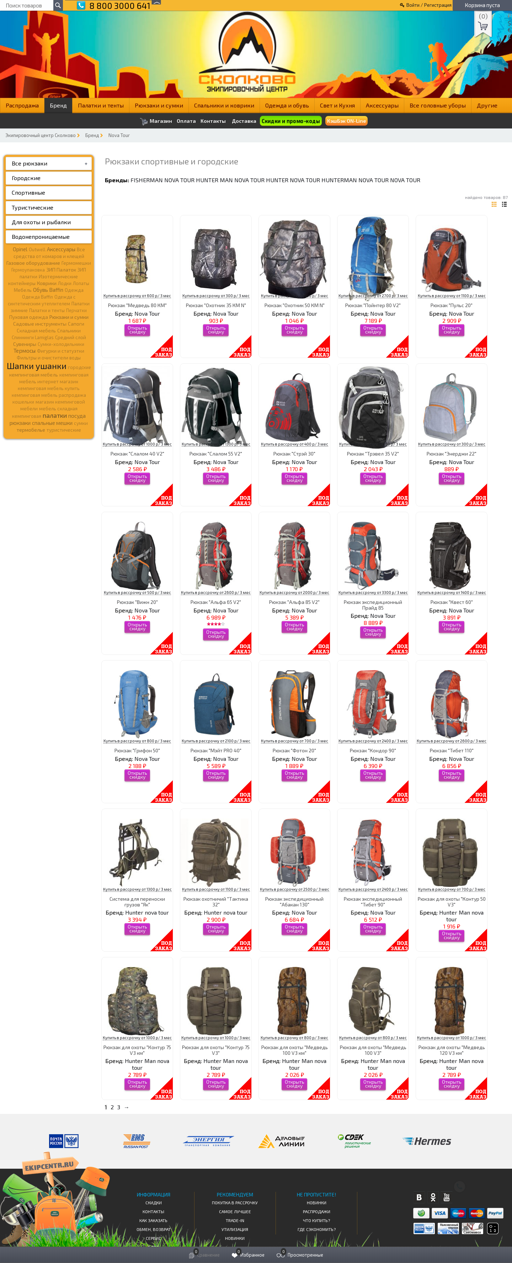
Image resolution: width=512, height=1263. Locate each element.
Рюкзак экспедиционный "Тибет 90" (373, 901)
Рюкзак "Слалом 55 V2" (216, 454)
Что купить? (316, 1220)
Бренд (58, 105)
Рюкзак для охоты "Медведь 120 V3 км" (451, 1050)
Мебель (23, 290)
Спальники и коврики (224, 105)
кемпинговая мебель (33, 375)
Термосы (25, 350)
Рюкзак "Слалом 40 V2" (137, 454)
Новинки (235, 1238)
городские (79, 367)
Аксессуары (382, 105)
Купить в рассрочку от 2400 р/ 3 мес (373, 740)
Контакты (213, 121)
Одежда (74, 290)
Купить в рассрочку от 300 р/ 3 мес (216, 295)
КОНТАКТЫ (153, 1211)
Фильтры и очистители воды (49, 358)
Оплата (186, 121)
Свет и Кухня (337, 105)
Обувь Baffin (48, 289)
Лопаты (81, 283)
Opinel (20, 249)
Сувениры (24, 344)
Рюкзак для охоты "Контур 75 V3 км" (137, 1050)
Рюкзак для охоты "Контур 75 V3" (216, 1050)
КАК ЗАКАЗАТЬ (153, 1220)
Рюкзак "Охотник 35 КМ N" (216, 305)
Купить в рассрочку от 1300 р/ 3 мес (216, 444)
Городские (26, 177)
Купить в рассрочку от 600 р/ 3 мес (137, 295)
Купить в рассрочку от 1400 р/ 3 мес (451, 592)
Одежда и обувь (287, 105)
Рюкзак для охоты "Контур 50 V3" (452, 901)
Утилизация (235, 1229)
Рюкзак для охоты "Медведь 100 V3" (373, 1050)
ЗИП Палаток (61, 270)
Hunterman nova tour (355, 180)
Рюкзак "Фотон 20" (294, 750)
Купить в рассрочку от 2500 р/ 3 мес (294, 889)
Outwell (37, 249)
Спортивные (28, 192)
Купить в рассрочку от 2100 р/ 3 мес (216, 740)
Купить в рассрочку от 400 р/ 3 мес (294, 295)
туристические (64, 430)
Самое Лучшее (235, 1211)
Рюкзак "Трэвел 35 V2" (373, 454)
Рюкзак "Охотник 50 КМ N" (295, 305)
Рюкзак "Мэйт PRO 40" (216, 750)
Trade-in (235, 1220)
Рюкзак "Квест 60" (452, 602)
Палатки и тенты (101, 105)
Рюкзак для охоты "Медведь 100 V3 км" (294, 1050)
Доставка (244, 121)
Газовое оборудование (33, 263)
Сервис (153, 1238)
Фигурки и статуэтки (60, 351)
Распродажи (316, 1211)
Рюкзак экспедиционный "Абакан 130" (294, 901)
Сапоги (76, 324)
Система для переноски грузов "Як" (137, 901)
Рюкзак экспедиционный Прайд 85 (373, 604)
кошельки (23, 402)
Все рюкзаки (29, 163)
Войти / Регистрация (429, 5)
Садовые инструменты (39, 324)
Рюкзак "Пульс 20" (452, 305)
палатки (55, 415)
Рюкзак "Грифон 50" (137, 750)
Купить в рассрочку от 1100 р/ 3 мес (452, 295)
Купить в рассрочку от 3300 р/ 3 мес (373, 592)
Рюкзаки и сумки (159, 105)
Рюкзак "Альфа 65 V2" (216, 602)
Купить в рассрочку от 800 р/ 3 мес (373, 444)
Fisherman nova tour (162, 180)
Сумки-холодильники (61, 344)
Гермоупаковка (28, 270)
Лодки (64, 283)
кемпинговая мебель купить (49, 388)
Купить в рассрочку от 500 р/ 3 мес (137, 592)
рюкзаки (20, 423)
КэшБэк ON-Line (346, 121)
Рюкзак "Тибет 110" (452, 750)
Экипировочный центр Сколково (40, 135)
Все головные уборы (438, 105)
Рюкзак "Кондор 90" (373, 750)
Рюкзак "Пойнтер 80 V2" (373, 305)
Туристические (32, 207)
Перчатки (76, 310)
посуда (77, 415)
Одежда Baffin (37, 297)
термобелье (31, 430)
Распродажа (22, 105)
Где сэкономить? (317, 1229)
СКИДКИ (153, 1202)
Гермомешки (76, 263)
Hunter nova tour (293, 180)
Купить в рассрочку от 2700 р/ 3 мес (373, 295)
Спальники (69, 330)
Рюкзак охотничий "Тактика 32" (215, 901)
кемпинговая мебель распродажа (49, 395)
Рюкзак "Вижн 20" (137, 602)
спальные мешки (52, 423)
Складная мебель (36, 330)
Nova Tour (119, 135)
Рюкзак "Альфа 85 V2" (294, 602)
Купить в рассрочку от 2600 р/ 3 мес (216, 592)
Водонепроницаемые (41, 236)
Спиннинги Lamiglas (33, 337)
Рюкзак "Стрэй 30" (294, 454)
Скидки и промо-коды (290, 121)
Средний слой (70, 337)
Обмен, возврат (154, 1229)
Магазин (156, 121)
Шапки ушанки (36, 366)
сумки (81, 423)
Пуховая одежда (28, 317)
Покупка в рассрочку (235, 1202)
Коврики (47, 283)
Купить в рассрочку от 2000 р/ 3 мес (294, 592)
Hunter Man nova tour (230, 180)
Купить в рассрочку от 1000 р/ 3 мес (137, 444)
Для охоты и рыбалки (41, 222)
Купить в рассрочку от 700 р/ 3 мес (294, 740)
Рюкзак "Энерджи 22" (451, 454)
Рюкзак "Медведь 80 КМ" (137, 305)
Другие (487, 105)
